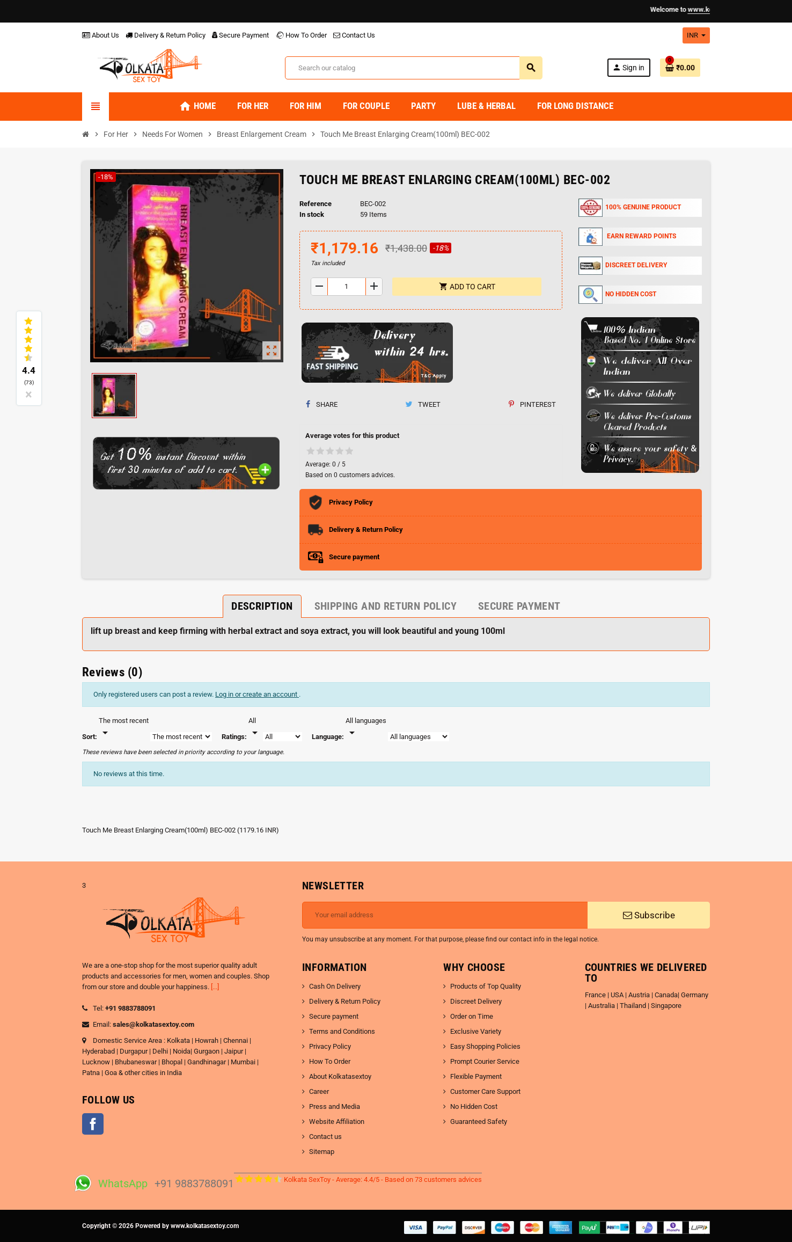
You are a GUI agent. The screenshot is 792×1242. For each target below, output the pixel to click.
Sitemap (321, 1152)
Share (322, 404)
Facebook (93, 1124)
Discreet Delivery (476, 1001)
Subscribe (649, 915)
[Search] (413, 67)
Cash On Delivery (335, 986)
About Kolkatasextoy (340, 1076)
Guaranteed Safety (478, 1121)
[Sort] (124, 727)
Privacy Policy (330, 1046)
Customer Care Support (485, 1091)
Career (319, 1091)
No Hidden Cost (473, 1106)
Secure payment (333, 1016)
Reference (315, 204)
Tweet (423, 404)
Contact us (325, 1137)
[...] (215, 987)
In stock (311, 214)
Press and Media (334, 1106)
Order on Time (471, 1016)
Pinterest (532, 404)
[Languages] (366, 727)
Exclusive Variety (475, 1031)
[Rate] (254, 727)
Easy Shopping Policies (485, 1046)
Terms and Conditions (342, 1031)
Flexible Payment (476, 1076)
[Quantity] (346, 286)
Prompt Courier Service (484, 1061)
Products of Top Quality (485, 986)
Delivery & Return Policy (166, 35)
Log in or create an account (257, 694)
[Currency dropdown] (696, 35)
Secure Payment (240, 35)
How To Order (301, 35)
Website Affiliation (336, 1121)
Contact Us (354, 35)
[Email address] (445, 915)
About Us (100, 35)
